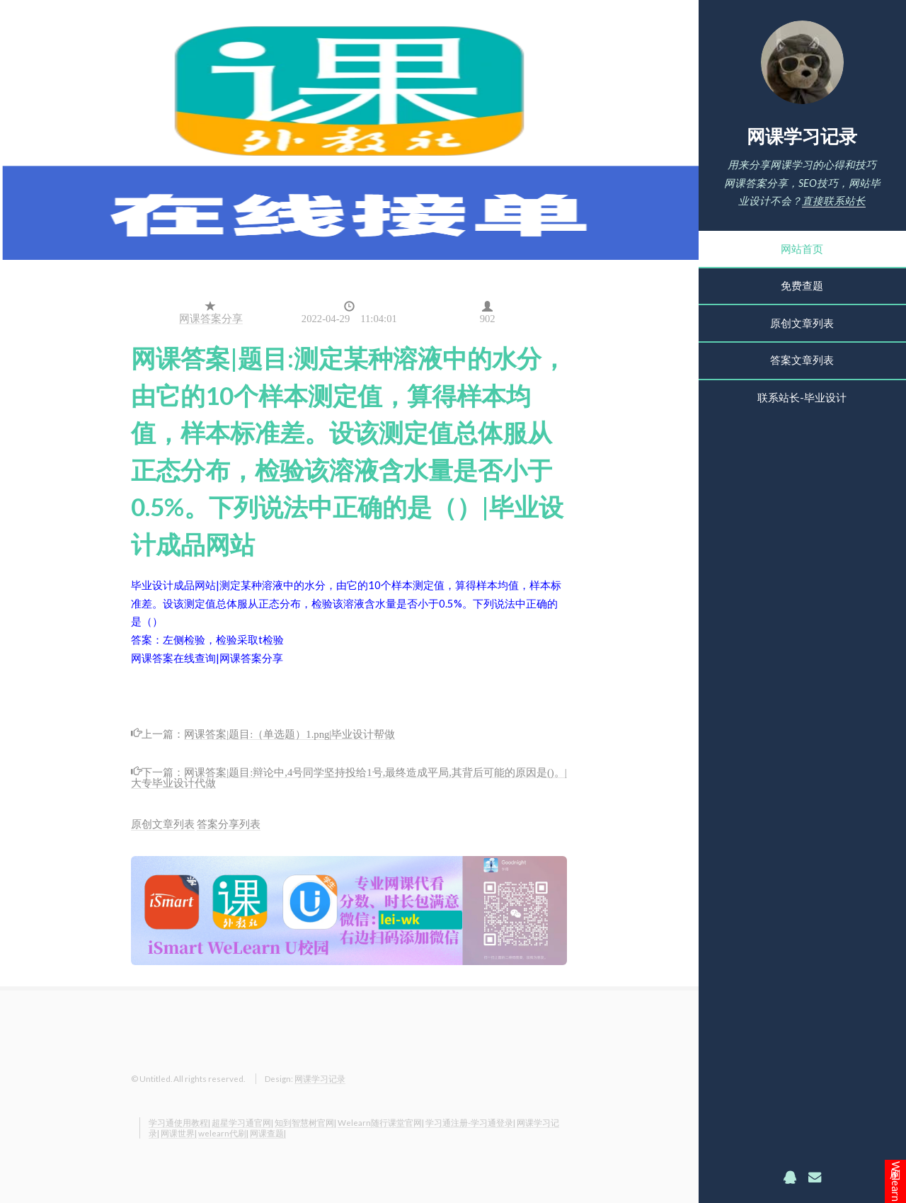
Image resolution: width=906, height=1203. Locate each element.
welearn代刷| (223, 1133)
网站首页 (802, 249)
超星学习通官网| (242, 1122)
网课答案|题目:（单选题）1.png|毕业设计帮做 (289, 732)
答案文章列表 (802, 360)
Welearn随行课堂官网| (381, 1122)
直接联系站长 (834, 201)
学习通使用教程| (179, 1122)
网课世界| (179, 1133)
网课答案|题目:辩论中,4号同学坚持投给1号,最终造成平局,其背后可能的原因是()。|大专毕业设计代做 (348, 776)
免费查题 (802, 286)
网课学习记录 (802, 136)
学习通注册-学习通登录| (470, 1122)
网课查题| (268, 1133)
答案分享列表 (228, 824)
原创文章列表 (802, 323)
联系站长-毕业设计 (802, 398)
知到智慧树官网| (305, 1122)
